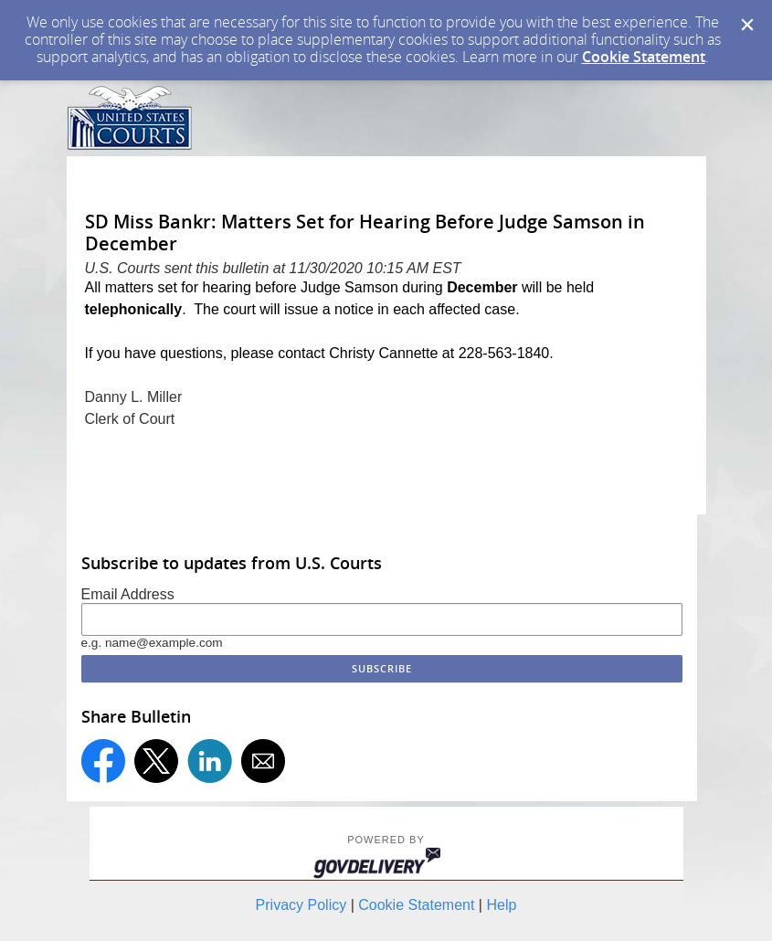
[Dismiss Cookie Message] (747, 24)
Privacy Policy (301, 905)
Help (501, 905)
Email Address (127, 594)
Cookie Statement (643, 57)
